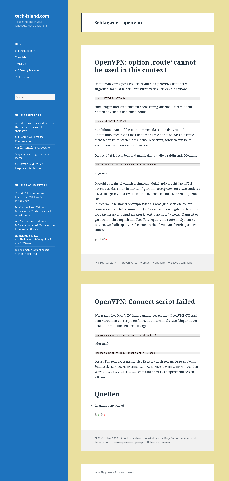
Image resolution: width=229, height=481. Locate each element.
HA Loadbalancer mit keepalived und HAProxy (33, 239)
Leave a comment (181, 262)
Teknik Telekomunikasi (29, 193)
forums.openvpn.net (109, 405)
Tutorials (20, 57)
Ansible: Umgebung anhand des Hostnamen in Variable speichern (34, 127)
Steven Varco (129, 262)
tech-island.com (32, 16)
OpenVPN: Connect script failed (145, 301)
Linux (146, 262)
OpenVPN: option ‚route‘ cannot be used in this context (145, 66)
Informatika (22, 235)
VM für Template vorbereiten (33, 147)
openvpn (160, 262)
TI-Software (22, 77)
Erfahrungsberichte (27, 70)
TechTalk (20, 64)
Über (18, 44)
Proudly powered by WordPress (114, 472)
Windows (153, 438)
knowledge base (25, 50)
